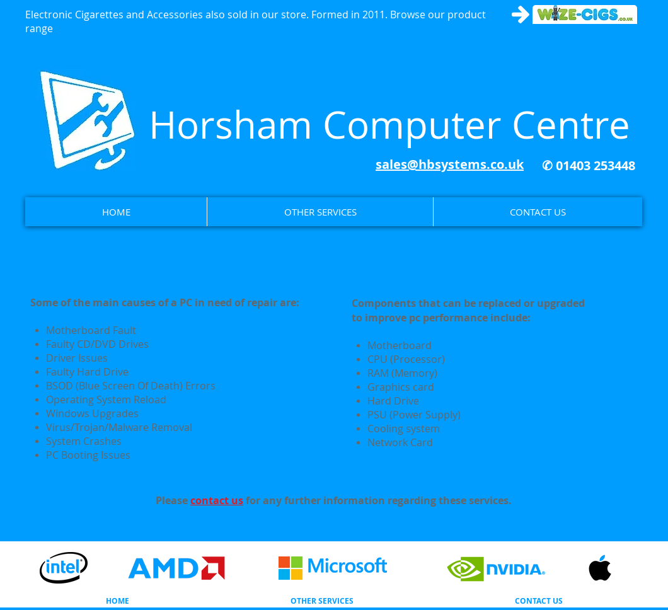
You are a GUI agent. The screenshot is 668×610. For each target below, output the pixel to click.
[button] (320, 211)
